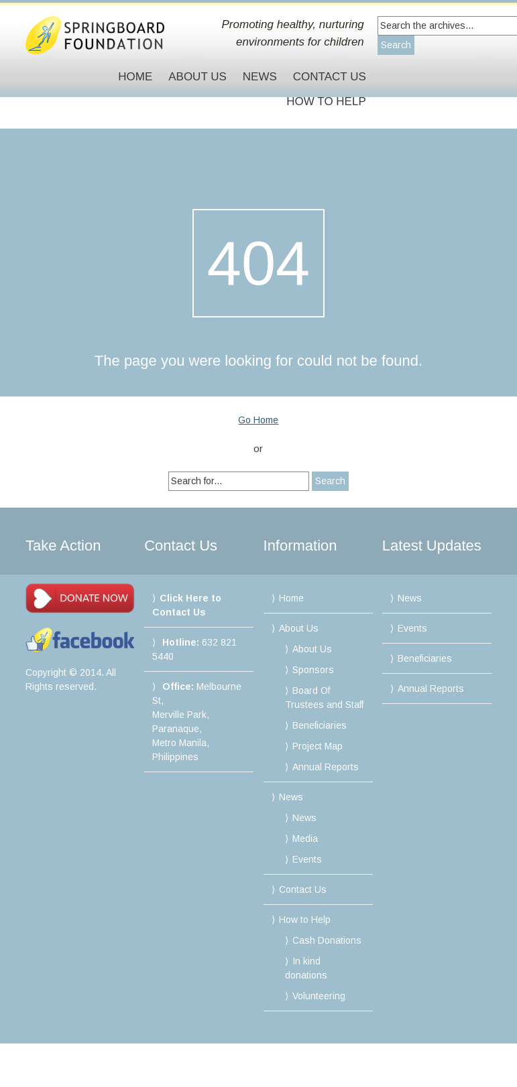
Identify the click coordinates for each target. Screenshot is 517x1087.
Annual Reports (325, 767)
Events (307, 859)
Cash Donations (326, 940)
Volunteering (318, 996)
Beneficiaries (319, 725)
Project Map (317, 746)
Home (135, 76)
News (260, 76)
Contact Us (329, 76)
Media (305, 838)
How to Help (325, 101)
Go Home (258, 420)
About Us (197, 76)
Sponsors (313, 669)
